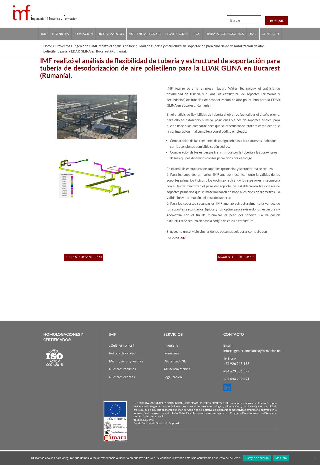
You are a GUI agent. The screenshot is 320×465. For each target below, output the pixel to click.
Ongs (252, 34)
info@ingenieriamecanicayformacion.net (252, 351)
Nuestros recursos (122, 369)
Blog (196, 34)
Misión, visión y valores (126, 361)
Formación (83, 34)
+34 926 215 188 (236, 364)
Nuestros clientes (122, 377)
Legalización (176, 34)
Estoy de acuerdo (257, 458)
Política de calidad (122, 353)
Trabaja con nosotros (224, 34)
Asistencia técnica (145, 34)
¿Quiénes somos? (121, 345)
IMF (44, 34)
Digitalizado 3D (111, 34)
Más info (281, 458)
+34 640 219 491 (236, 379)
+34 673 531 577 (236, 371)
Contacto (270, 34)
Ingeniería (60, 34)
